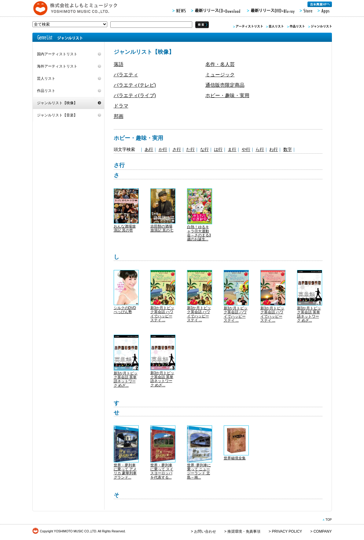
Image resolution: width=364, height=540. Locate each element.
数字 (287, 149)
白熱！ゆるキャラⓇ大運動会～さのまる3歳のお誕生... (199, 233)
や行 (246, 149)
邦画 (118, 116)
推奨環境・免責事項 (243, 531)
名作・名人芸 (220, 64)
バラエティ (126, 74)
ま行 (232, 149)
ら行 (260, 149)
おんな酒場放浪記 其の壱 (125, 228)
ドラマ (121, 105)
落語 (118, 64)
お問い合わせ (205, 531)
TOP (328, 519)
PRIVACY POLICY (287, 531)
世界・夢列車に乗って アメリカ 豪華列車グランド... (125, 471)
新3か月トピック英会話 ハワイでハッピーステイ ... (162, 314)
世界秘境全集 (235, 458)
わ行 (273, 149)
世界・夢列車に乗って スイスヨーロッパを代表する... (161, 471)
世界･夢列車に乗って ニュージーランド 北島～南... (199, 471)
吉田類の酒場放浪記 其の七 (161, 228)
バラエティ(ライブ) (135, 95)
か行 (163, 149)
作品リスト (46, 91)
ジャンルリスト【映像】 (57, 103)
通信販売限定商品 (225, 85)
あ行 (149, 149)
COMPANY (323, 531)
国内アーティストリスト (57, 54)
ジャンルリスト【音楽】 (57, 115)
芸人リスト (46, 78)
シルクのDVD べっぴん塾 (125, 310)
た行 (190, 149)
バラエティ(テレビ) (135, 85)
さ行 (176, 149)
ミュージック (220, 74)
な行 (204, 149)
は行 (218, 149)
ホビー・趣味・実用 (227, 95)
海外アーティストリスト (57, 66)
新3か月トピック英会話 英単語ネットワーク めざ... (309, 314)
